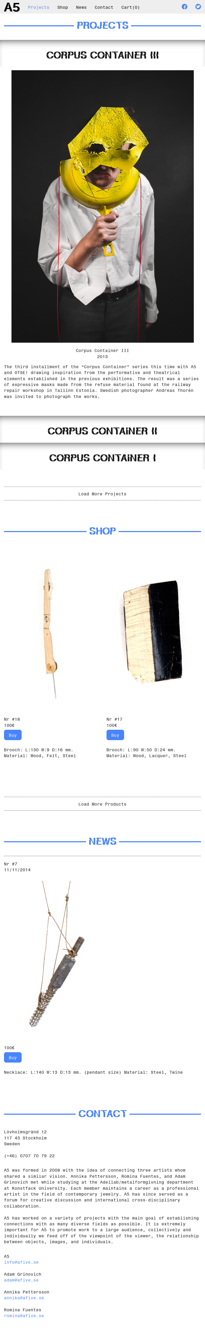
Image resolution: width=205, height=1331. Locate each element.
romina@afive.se (24, 1315)
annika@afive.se (24, 1297)
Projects (38, 7)
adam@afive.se (21, 1279)
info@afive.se (21, 1261)
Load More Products (102, 803)
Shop (62, 7)
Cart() (130, 7)
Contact (104, 7)
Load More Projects (102, 493)
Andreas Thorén (175, 390)
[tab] (102, 53)
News (81, 7)
